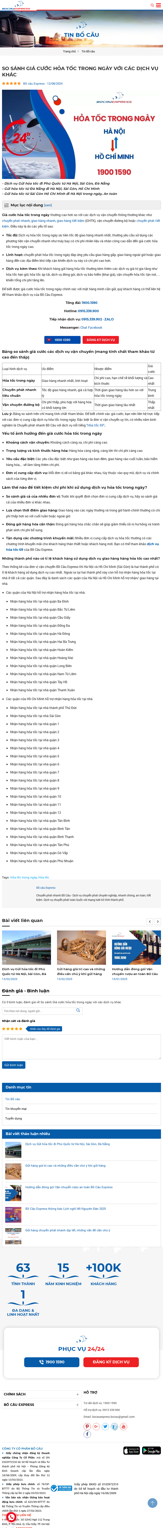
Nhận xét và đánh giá (18, 1021)
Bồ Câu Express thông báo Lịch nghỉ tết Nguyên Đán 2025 (65, 1209)
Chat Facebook (91, 327)
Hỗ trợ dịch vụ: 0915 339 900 (102, 1387)
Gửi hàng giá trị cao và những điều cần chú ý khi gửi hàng (65, 1166)
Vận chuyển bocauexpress (90, 1518)
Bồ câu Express (45, 888)
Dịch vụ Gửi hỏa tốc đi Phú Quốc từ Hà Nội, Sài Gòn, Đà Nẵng (24, 973)
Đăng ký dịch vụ (111, 1339)
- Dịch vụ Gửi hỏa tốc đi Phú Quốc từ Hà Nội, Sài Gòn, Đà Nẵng (57, 183)
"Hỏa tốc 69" (95, 425)
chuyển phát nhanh (16, 220)
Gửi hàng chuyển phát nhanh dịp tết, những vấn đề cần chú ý (67, 1230)
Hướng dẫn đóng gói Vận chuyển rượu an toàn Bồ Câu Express (134, 973)
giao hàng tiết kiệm (70, 220)
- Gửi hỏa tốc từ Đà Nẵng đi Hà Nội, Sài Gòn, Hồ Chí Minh (52, 188)
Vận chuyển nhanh (122, 1518)
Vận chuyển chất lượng (119, 1523)
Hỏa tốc (43, 877)
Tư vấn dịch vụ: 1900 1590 (100, 1380)
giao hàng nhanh (43, 220)
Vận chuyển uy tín (149, 1518)
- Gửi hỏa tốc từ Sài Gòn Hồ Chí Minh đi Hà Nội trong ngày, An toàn (61, 193)
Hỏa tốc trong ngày (23, 877)
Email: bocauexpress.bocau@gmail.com (109, 1394)
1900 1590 (51, 1339)
